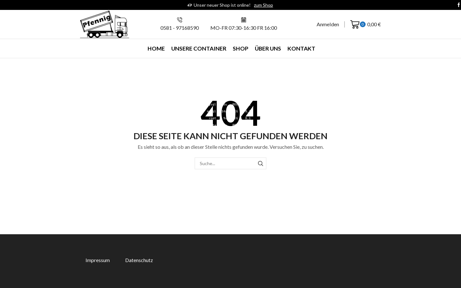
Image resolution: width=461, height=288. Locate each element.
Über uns (268, 48)
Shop (240, 48)
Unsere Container (198, 48)
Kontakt (301, 48)
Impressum (97, 260)
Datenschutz (139, 260)
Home (156, 48)
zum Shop (263, 5)
